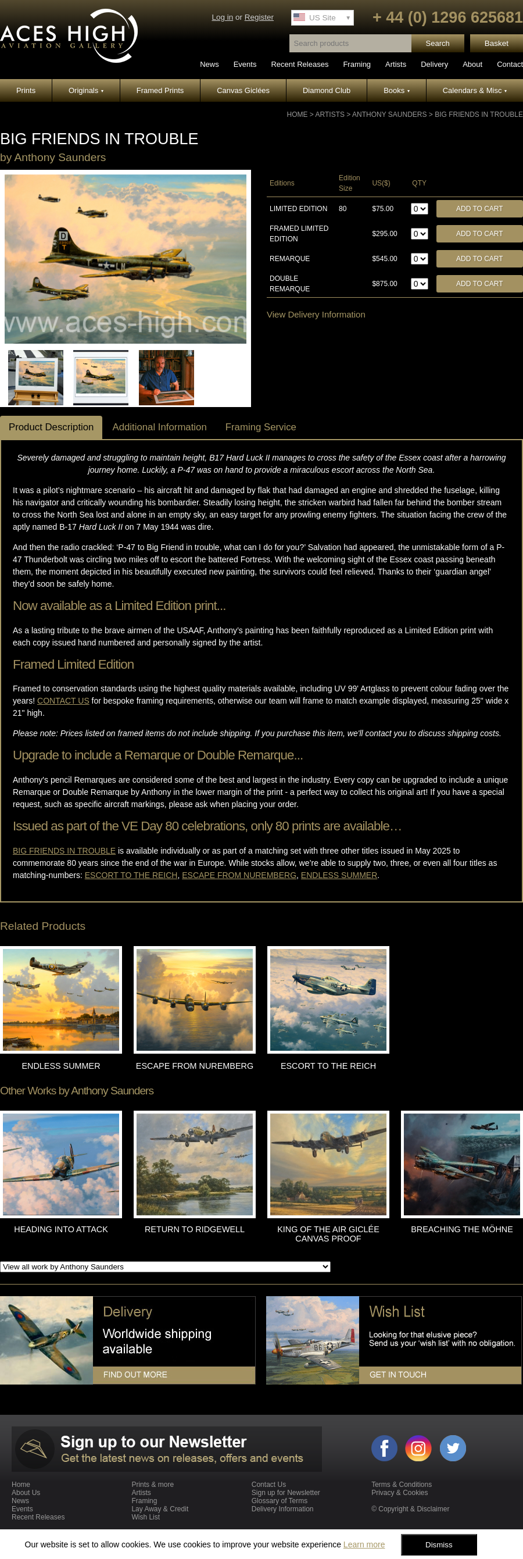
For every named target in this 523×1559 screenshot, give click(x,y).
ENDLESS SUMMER (61, 1066)
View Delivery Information (316, 314)
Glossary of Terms (279, 1501)
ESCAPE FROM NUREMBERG (194, 1066)
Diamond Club (326, 90)
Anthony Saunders (389, 114)
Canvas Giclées (243, 90)
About (472, 64)
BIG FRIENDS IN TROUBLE (479, 114)
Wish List (145, 1517)
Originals (86, 90)
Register (259, 17)
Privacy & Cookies (399, 1493)
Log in (222, 17)
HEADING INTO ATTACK (61, 1229)
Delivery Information (283, 1509)
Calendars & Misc (475, 90)
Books (397, 90)
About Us (26, 1493)
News (209, 64)
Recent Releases (299, 64)
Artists (395, 64)
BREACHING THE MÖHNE (462, 1229)
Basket (496, 43)
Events (245, 64)
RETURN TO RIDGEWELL (195, 1229)
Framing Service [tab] (260, 427)
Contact (510, 64)
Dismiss (439, 1544)
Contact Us (269, 1484)
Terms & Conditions (401, 1484)
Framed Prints (160, 90)
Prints (25, 90)
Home (297, 114)
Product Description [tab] (51, 427)
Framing (357, 64)
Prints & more (152, 1484)
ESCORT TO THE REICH (328, 1066)
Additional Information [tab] (159, 427)
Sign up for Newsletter (286, 1493)
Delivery (434, 64)
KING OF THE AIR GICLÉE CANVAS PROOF (328, 1234)
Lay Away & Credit (159, 1509)
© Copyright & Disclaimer (410, 1509)
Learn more (364, 1544)
